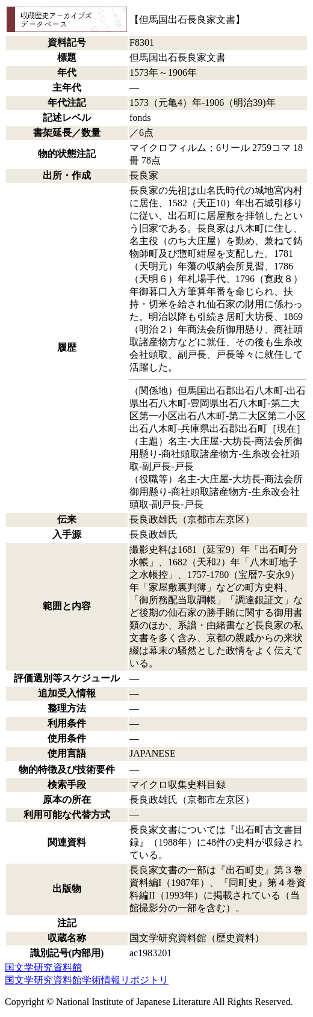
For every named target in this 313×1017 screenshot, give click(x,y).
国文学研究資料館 (43, 967)
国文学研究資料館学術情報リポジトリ (87, 980)
